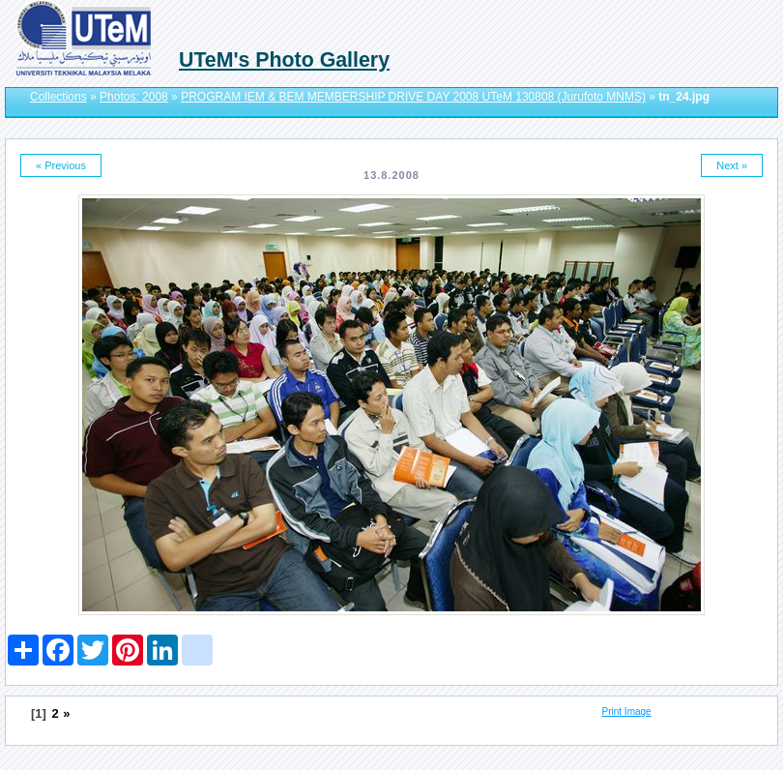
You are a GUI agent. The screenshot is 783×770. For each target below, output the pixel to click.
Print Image (627, 711)
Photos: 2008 (134, 97)
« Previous (61, 165)
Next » (731, 165)
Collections (58, 97)
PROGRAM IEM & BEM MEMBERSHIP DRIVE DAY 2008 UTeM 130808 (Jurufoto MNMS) (413, 97)
